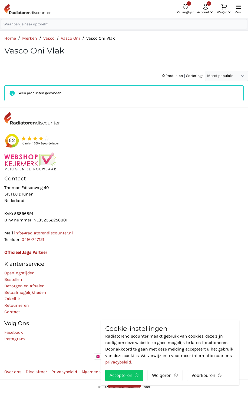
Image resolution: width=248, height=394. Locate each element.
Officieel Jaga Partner (25, 252)
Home (10, 38)
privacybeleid (118, 362)
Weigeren (165, 375)
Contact (12, 311)
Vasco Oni (70, 38)
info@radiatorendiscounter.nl (43, 232)
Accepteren (124, 375)
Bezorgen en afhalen (24, 285)
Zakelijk (12, 298)
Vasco (49, 38)
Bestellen (13, 279)
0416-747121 (33, 239)
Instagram (14, 338)
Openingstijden (19, 272)
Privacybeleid (64, 371)
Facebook (13, 332)
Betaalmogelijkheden (25, 292)
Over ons (12, 371)
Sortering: (194, 75)
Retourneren (16, 305)
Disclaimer (36, 371)
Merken (29, 38)
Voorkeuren (206, 375)
